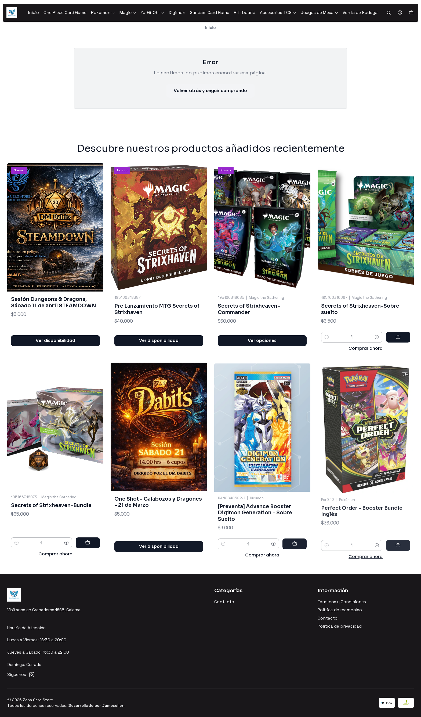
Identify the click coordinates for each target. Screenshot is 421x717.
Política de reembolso (340, 610)
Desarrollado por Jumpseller (96, 705)
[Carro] (411, 12)
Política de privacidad (340, 626)
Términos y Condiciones (342, 602)
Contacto (224, 602)
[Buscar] (388, 12)
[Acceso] (400, 12)
